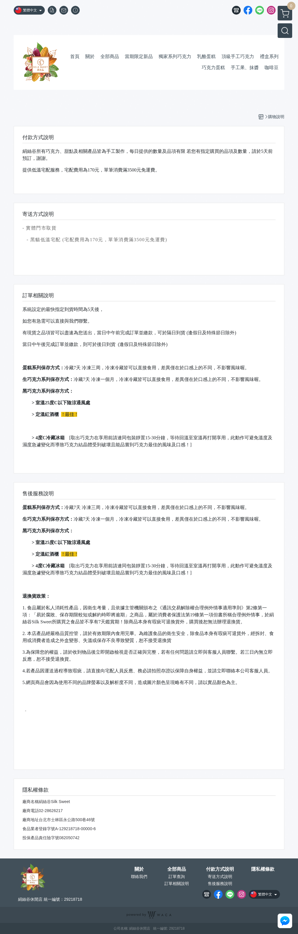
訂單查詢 (176, 876)
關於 (139, 869)
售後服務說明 (220, 883)
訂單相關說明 (176, 883)
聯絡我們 (139, 876)
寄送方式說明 (220, 876)
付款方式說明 (220, 869)
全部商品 (176, 869)
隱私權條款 (262, 869)
